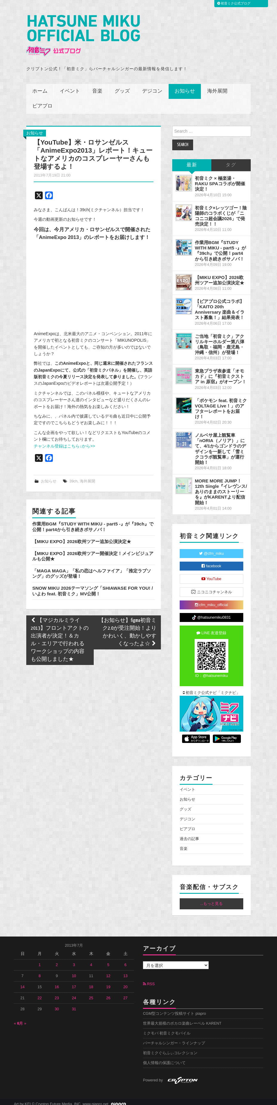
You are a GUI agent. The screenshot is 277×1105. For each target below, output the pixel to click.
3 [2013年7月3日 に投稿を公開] (74, 960)
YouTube (211, 574)
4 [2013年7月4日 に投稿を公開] (91, 960)
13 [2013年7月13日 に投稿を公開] (125, 971)
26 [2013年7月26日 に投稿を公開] (108, 993)
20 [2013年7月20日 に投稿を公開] (125, 982)
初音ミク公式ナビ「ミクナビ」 (211, 688)
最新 (192, 160)
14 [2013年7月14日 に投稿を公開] (22, 982)
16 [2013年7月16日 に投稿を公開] (57, 982)
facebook (211, 561)
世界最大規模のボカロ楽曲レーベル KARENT (182, 1019)
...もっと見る (211, 899)
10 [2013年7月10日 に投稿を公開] (74, 971)
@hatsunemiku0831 (211, 613)
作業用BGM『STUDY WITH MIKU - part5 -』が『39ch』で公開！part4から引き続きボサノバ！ (92, 522)
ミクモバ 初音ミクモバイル (167, 1028)
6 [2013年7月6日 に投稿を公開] (125, 960)
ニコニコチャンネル (211, 586)
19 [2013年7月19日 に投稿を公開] (108, 982)
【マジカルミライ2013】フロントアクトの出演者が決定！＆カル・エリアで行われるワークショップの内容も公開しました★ (60, 635)
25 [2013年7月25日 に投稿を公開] (91, 993)
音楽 (97, 86)
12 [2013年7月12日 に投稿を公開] (108, 971)
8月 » (21, 1019)
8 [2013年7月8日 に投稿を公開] (40, 971)
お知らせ (185, 86)
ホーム (39, 86)
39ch (73, 476)
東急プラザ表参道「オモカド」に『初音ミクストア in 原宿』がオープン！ (220, 371)
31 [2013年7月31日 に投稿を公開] (74, 1004)
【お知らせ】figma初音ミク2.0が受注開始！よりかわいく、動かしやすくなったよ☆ (127, 627)
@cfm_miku (211, 549)
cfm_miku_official (211, 600)
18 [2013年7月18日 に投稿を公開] (91, 982)
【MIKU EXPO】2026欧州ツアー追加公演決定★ (81, 536)
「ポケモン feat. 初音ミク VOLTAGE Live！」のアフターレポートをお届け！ (221, 403)
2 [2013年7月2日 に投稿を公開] (57, 960)
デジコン (152, 86)
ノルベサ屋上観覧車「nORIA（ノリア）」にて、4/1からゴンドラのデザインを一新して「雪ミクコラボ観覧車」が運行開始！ (220, 444)
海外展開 (217, 86)
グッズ (122, 86)
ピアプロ (42, 101)
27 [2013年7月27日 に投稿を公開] (125, 993)
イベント (70, 86)
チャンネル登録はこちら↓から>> (64, 441)
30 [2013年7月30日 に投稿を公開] (57, 1004)
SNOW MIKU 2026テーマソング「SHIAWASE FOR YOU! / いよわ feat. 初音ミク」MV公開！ (92, 586)
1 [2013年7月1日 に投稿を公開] (40, 960)
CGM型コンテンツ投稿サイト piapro (174, 1009)
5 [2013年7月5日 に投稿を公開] (108, 960)
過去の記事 (189, 834)
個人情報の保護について (164, 1058)
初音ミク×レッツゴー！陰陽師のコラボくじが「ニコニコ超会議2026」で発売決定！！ (221, 211)
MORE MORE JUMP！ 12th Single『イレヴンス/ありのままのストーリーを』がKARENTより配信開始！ (221, 486)
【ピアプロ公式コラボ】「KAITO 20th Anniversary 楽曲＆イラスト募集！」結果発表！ (220, 304)
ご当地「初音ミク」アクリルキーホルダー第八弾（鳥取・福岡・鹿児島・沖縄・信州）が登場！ (219, 339)
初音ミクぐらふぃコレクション (170, 1048)
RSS (149, 979)
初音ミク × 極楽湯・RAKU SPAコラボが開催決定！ (220, 179)
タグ (231, 160)
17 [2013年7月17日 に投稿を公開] (74, 982)
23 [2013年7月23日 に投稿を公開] (57, 993)
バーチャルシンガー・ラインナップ (174, 1038)
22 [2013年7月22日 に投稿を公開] (40, 993)
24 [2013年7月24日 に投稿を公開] (74, 993)
